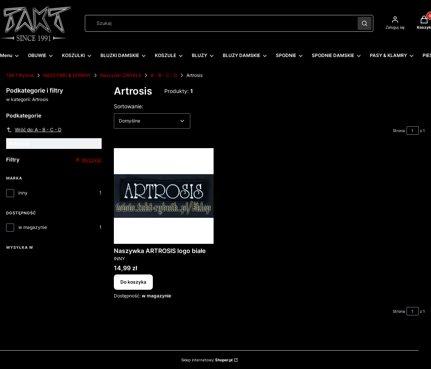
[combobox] (219, 23)
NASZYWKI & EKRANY (67, 75)
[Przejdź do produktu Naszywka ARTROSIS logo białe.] (164, 196)
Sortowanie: (128, 106)
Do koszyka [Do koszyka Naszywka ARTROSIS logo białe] (133, 282)
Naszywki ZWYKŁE (120, 75)
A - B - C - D (164, 75)
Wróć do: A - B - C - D (34, 130)
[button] (364, 23)
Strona (399, 130)
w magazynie (32, 227)
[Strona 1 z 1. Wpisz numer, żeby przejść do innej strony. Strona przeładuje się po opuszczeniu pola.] (413, 130)
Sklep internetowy (207, 360)
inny (23, 193)
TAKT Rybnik (20, 75)
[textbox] (152, 121)
